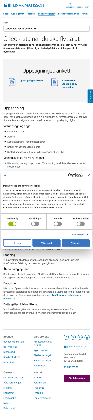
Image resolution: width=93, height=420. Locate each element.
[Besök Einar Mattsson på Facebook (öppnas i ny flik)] (66, 338)
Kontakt (38, 377)
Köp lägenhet (17, 14)
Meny (87, 5)
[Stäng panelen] (89, 175)
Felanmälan (40, 382)
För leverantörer (42, 398)
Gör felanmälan (76, 378)
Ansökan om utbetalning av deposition (69, 84)
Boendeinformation (13, 341)
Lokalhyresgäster (46, 14)
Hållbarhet (8, 392)
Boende (80, 5)
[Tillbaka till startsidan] (24, 5)
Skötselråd (9, 351)
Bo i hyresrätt (10, 346)
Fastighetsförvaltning (68, 14)
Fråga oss (39, 387)
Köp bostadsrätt (12, 357)
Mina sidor (70, 5)
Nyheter (7, 403)
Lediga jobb (9, 398)
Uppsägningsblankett (31, 80)
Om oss (85, 14)
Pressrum (39, 392)
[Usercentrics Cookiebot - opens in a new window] (75, 175)
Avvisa (17, 243)
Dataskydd (9, 408)
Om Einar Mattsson (13, 377)
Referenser (39, 365)
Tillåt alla (75, 243)
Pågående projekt (43, 355)
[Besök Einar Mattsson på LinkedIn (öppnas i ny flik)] (80, 338)
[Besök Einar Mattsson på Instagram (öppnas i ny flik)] (87, 338)
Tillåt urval (46, 243)
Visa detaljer (78, 234)
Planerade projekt (43, 360)
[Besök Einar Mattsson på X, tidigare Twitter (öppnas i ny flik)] (73, 338)
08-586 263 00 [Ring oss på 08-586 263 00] (71, 367)
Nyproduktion (41, 350)
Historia (7, 387)
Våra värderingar (12, 382)
